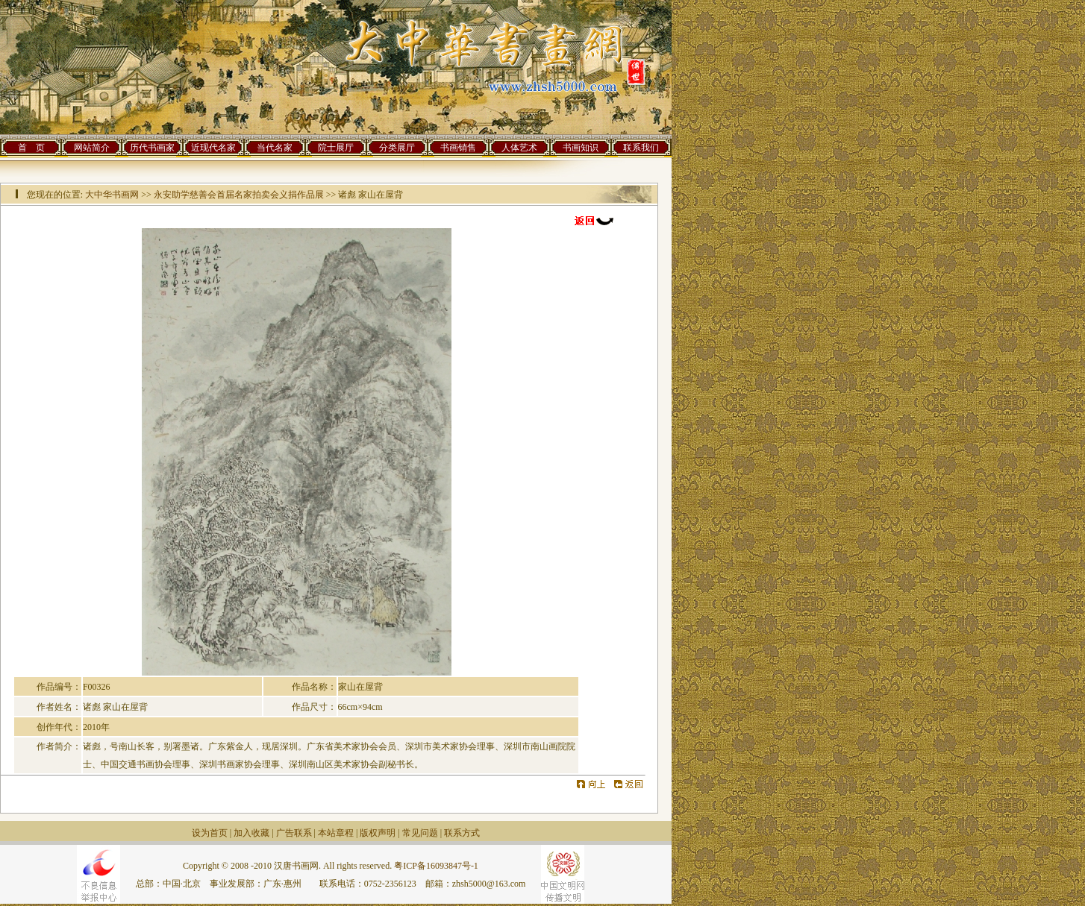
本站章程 (336, 833)
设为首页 (210, 833)
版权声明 (377, 833)
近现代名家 (213, 147)
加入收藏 (251, 833)
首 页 (31, 147)
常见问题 (420, 833)
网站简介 (92, 147)
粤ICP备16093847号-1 (436, 866)
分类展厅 (397, 147)
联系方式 (462, 833)
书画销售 (458, 147)
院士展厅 (336, 147)
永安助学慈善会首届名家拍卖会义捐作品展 (239, 194)
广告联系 (294, 833)
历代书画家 (152, 147)
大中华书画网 (112, 194)
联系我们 (641, 147)
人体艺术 (519, 147)
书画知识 (580, 147)
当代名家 (275, 147)
